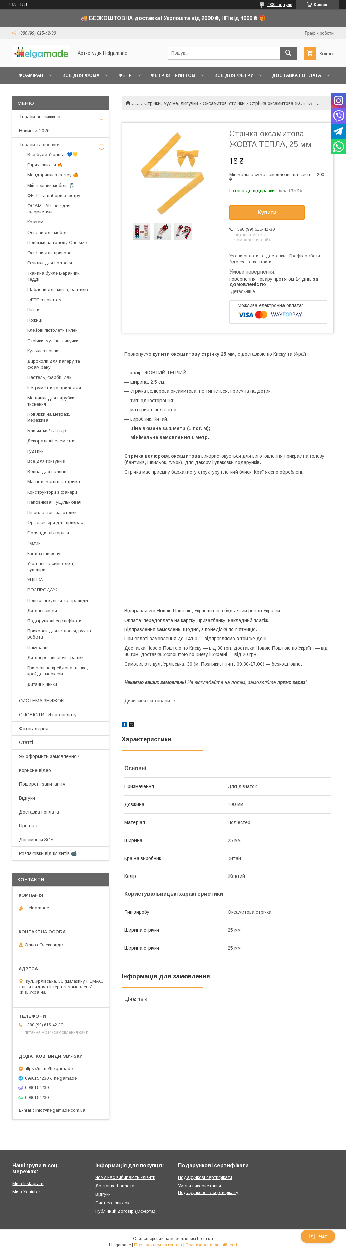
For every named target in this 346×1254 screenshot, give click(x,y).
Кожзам (35, 221)
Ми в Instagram (27, 1183)
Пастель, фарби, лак (49, 377)
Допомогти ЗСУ (36, 839)
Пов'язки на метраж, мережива (48, 417)
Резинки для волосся (49, 262)
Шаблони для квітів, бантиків (57, 289)
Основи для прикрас (49, 252)
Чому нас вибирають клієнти (125, 1177)
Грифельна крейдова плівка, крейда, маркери (57, 670)
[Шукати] (288, 53)
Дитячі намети (42, 610)
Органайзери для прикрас (55, 522)
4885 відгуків (279, 4)
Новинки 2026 (34, 130)
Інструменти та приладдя (54, 387)
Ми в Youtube (26, 1191)
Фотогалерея (33, 728)
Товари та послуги (39, 144)
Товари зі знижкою (39, 117)
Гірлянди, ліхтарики (48, 532)
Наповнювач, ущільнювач (54, 502)
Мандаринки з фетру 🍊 (52, 174)
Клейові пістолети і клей (52, 330)
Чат (318, 1236)
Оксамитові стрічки (224, 103)
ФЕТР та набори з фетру (53, 195)
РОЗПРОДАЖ (42, 589)
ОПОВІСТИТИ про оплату (48, 714)
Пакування (38, 647)
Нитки (33, 309)
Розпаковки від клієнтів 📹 (48, 853)
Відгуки (27, 798)
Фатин (34, 543)
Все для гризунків (46, 461)
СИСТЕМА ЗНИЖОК (41, 701)
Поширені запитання (42, 784)
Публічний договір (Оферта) (125, 1211)
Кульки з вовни (42, 350)
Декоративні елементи (50, 441)
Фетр (125, 75)
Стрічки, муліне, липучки (171, 103)
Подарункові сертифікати (54, 620)
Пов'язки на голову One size (57, 242)
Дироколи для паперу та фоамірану (53, 364)
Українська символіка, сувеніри (50, 566)
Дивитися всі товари (147, 701)
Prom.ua (205, 1238)
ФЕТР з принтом (44, 299)
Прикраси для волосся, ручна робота (59, 634)
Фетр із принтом (173, 75)
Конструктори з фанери (52, 492)
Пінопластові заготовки (52, 512)
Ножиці (34, 320)
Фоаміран (30, 75)
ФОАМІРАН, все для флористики (48, 208)
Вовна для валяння (48, 471)
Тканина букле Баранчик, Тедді (53, 276)
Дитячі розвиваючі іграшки (55, 657)
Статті (26, 742)
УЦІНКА (35, 579)
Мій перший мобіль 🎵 (50, 185)
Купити (267, 212)
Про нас (28, 825)
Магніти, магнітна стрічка (53, 481)
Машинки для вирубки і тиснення (52, 401)
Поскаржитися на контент (158, 1244)
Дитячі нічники (42, 684)
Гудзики (35, 451)
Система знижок (112, 1202)
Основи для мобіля (48, 232)
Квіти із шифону (43, 553)
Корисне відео (35, 770)
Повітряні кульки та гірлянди (57, 600)
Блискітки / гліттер (46, 430)
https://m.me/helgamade (49, 1068)
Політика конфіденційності (211, 1244)
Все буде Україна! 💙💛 (52, 154)
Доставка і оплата (296, 75)
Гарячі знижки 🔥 (45, 164)
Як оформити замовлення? (49, 756)
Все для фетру (233, 75)
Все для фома (80, 75)
